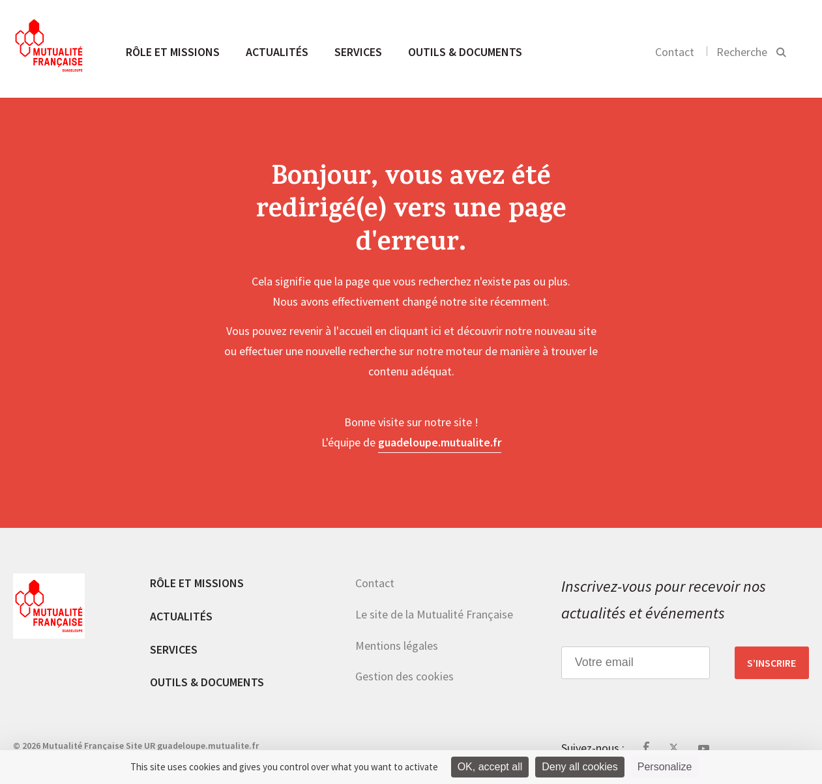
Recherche (741, 51)
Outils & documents (465, 51)
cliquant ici (415, 330)
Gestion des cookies (404, 676)
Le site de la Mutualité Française (434, 614)
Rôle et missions (173, 51)
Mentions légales (396, 645)
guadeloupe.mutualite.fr (439, 442)
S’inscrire (771, 662)
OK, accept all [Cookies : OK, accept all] (490, 766)
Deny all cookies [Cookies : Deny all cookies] (580, 766)
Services (358, 51)
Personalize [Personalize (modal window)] (665, 766)
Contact (674, 51)
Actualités (277, 51)
